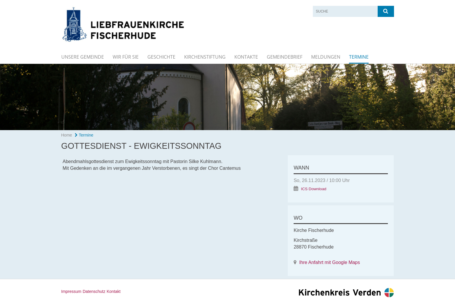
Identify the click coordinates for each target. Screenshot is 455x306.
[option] (227, 97)
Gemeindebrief (284, 57)
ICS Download (313, 189)
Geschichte (161, 57)
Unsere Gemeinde (82, 57)
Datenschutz (94, 291)
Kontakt (113, 291)
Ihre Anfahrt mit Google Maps (329, 262)
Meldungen (325, 57)
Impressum (71, 291)
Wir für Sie (126, 57)
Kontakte (246, 57)
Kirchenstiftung (205, 57)
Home (66, 135)
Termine (359, 57)
